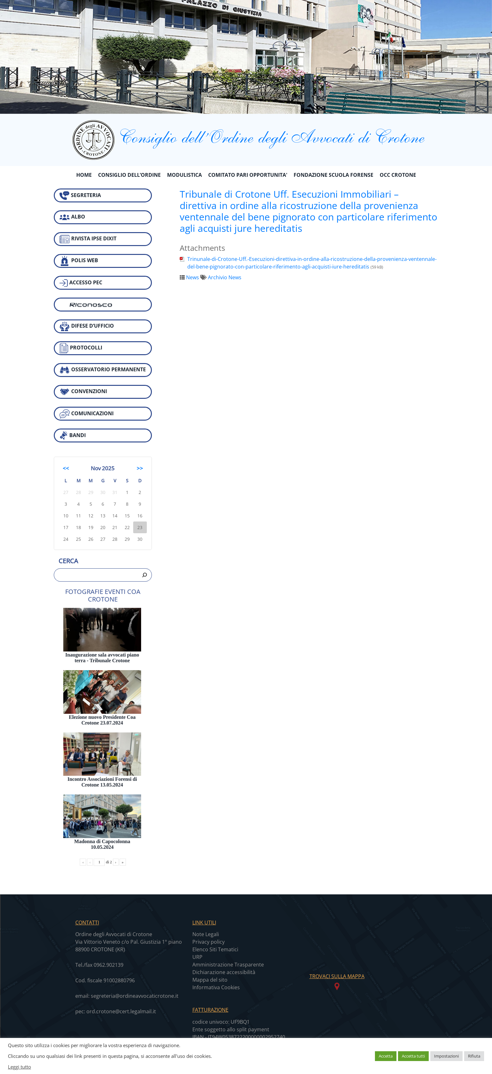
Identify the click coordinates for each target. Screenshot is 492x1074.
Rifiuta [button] (474, 1056)
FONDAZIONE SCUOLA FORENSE (333, 174)
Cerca (68, 561)
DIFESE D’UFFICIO (86, 326)
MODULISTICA (184, 174)
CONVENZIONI (83, 392)
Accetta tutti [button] (413, 1056)
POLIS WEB (78, 261)
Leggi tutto (19, 1067)
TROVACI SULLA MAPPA (336, 976)
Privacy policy (208, 941)
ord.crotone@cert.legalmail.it (121, 1011)
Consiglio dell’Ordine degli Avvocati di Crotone (246, 136)
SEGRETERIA (80, 196)
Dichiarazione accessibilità (223, 972)
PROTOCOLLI (80, 348)
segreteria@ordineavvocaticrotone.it (134, 995)
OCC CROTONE (398, 174)
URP (197, 957)
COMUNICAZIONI (86, 413)
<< (66, 468)
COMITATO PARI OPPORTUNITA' (247, 174)
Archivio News (224, 277)
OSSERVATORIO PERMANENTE (102, 370)
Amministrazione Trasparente (228, 964)
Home (84, 174)
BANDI (72, 435)
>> (140, 468)
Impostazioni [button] (446, 1056)
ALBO (72, 217)
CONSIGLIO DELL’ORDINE (129, 174)
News (192, 277)
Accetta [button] (386, 1056)
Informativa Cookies (216, 987)
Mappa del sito (209, 979)
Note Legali (205, 934)
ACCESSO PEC (80, 283)
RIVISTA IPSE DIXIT (87, 239)
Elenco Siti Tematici (215, 949)
